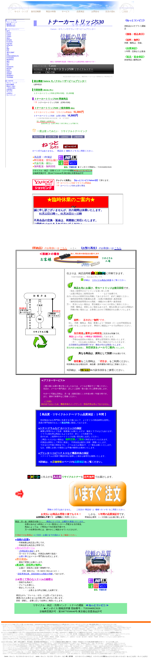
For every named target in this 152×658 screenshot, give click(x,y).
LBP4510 (38, 84)
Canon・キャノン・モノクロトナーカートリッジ (19, 656)
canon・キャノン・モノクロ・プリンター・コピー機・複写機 (54, 656)
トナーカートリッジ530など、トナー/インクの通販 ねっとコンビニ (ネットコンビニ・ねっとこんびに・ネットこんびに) (111, 656)
